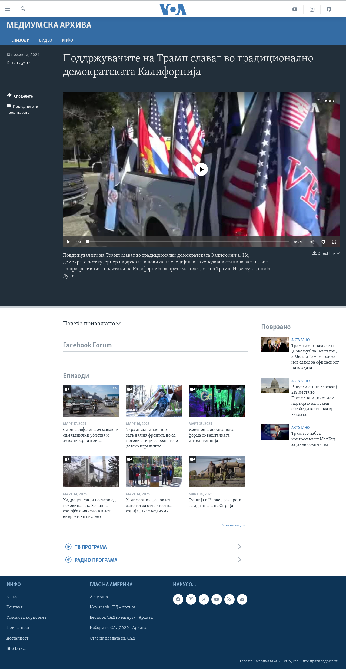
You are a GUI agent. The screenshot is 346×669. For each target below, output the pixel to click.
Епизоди (20, 40)
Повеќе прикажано (92, 323)
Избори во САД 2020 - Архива (118, 628)
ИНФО (67, 40)
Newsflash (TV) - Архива (113, 607)
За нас (12, 597)
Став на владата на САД (112, 638)
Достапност (17, 638)
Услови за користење (26, 617)
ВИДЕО (45, 40)
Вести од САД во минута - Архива (121, 617)
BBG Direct (16, 648)
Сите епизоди (233, 525)
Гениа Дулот (18, 63)
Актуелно (300, 340)
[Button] (20, 97)
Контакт (14, 607)
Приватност (17, 628)
